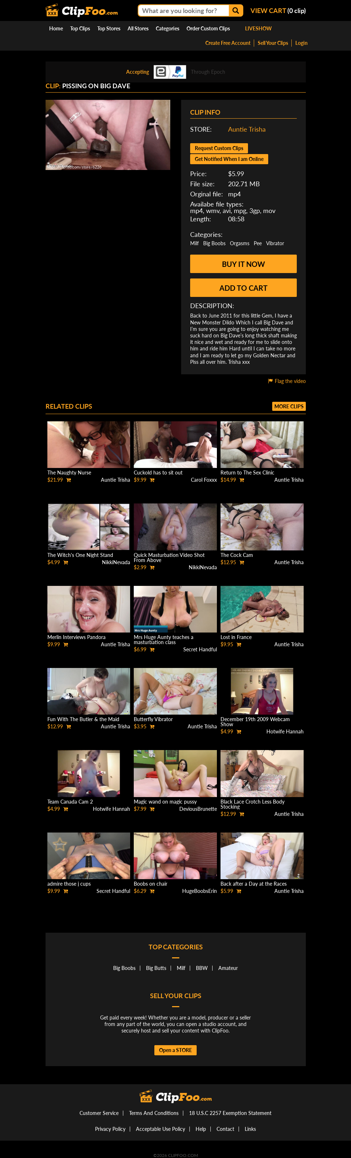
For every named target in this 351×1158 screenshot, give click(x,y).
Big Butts (156, 968)
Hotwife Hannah (285, 731)
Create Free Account (228, 43)
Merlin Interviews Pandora (76, 637)
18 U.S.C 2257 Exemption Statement (230, 1113)
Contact (225, 1129)
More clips (289, 406)
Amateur (228, 968)
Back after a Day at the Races (254, 884)
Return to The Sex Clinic (247, 472)
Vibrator (275, 243)
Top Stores (108, 28)
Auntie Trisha (247, 129)
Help (201, 1129)
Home (56, 28)
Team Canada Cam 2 (70, 802)
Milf (194, 243)
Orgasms (239, 243)
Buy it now (243, 264)
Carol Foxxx (204, 480)
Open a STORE (175, 1050)
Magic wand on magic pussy (165, 802)
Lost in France (236, 637)
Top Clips (80, 28)
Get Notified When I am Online (229, 159)
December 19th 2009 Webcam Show (255, 721)
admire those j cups (69, 884)
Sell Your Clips (273, 43)
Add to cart (243, 288)
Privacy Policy (110, 1129)
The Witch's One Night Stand (80, 555)
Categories (167, 28)
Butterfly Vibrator (153, 719)
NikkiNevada (116, 562)
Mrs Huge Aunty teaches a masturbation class (163, 639)
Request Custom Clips (219, 148)
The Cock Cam (237, 555)
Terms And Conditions (154, 1113)
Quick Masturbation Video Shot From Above (169, 557)
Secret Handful (200, 649)
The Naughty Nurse (69, 472)
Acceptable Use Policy (160, 1129)
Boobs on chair (150, 884)
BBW (202, 968)
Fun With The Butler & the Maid (83, 719)
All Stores (138, 28)
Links (250, 1129)
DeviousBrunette (198, 809)
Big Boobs (214, 243)
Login (301, 43)
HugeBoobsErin (199, 891)
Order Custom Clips (208, 28)
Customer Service (99, 1113)
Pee (258, 243)
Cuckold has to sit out (158, 472)
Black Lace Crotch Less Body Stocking (252, 804)
